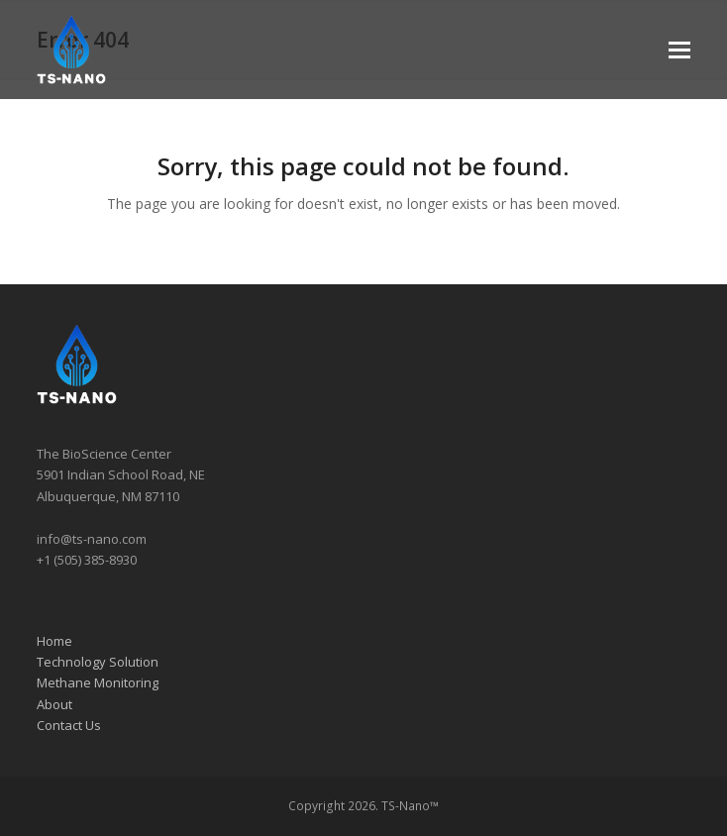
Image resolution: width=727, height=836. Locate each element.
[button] (679, 50)
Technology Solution (97, 662)
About (54, 704)
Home (54, 641)
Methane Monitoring (97, 682)
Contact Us (69, 725)
